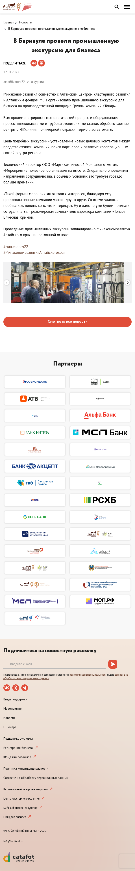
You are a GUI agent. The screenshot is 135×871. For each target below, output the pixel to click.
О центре (9, 727)
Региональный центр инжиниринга (25, 789)
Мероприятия (12, 708)
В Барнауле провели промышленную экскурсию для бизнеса (51, 29)
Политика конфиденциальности (25, 768)
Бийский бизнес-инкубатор (20, 808)
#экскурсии (35, 82)
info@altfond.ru (13, 841)
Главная (8, 22)
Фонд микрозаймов (17, 757)
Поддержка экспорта (18, 738)
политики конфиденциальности (88, 674)
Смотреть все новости (67, 322)
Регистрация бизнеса (18, 748)
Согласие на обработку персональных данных (35, 778)
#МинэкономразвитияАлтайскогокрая (34, 252)
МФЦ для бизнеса (14, 817)
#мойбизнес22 (14, 82)
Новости (25, 22)
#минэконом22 (15, 246)
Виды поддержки (15, 699)
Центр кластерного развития (21, 798)
